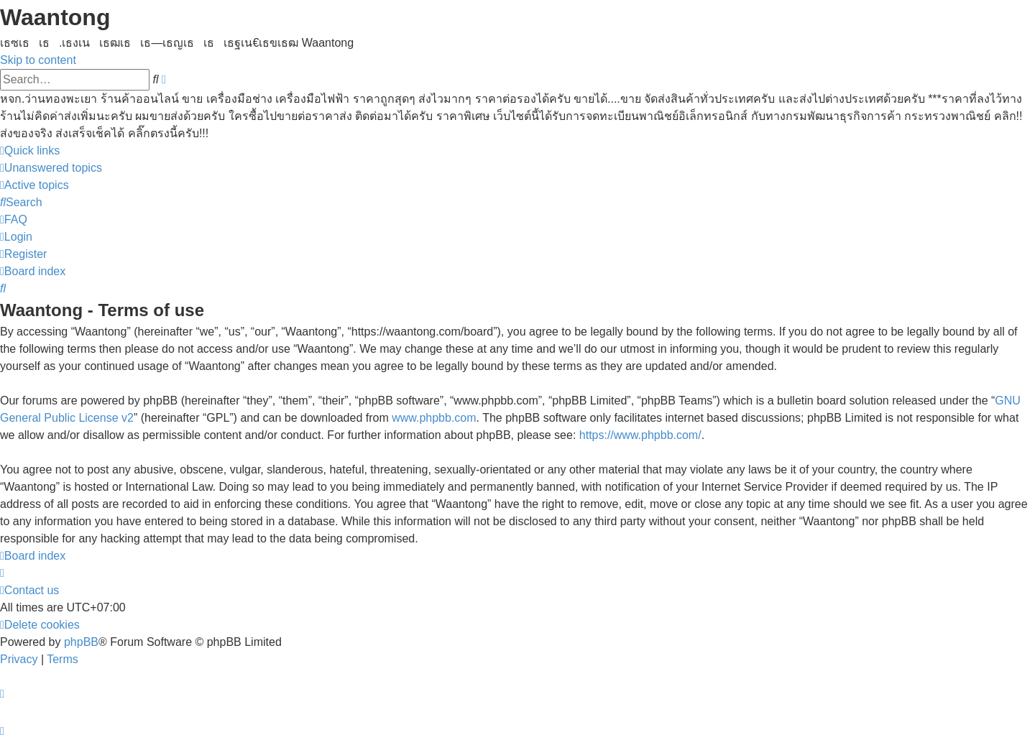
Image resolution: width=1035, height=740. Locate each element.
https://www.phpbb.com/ (640, 435)
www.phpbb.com (434, 418)
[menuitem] (51, 168)
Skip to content (38, 60)
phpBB (81, 642)
